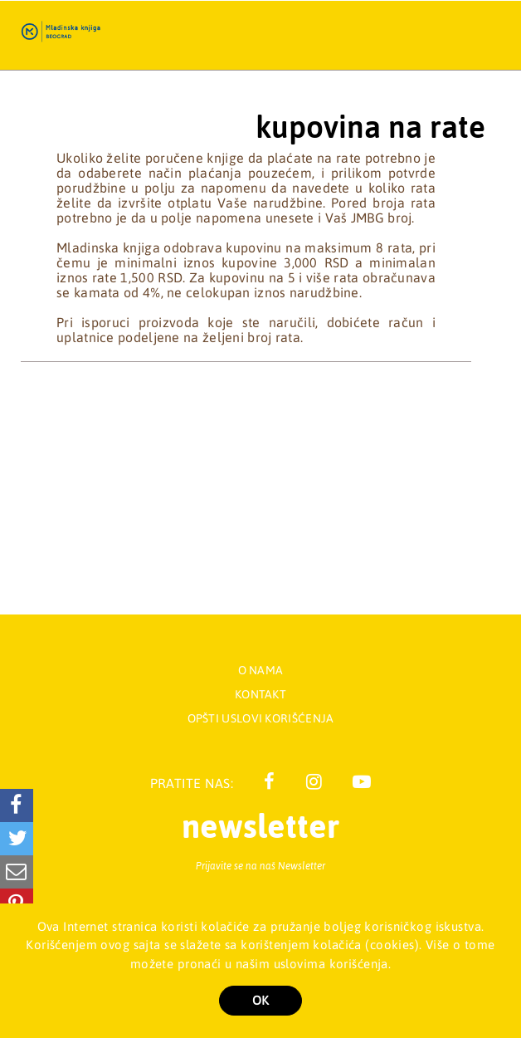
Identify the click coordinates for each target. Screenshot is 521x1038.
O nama (261, 670)
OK (260, 1000)
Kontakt (260, 694)
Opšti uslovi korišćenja (260, 718)
